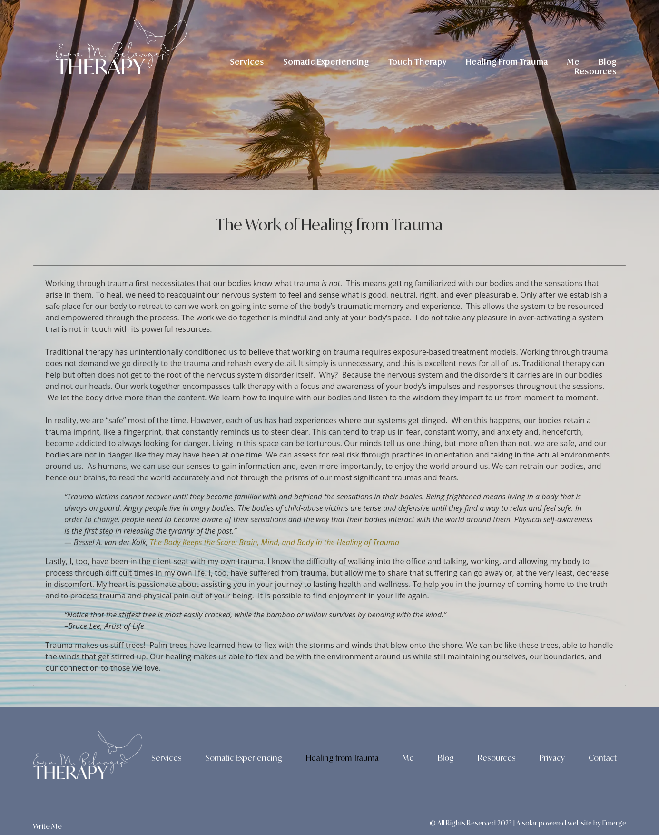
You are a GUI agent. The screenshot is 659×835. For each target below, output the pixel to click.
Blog (608, 62)
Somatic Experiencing (326, 62)
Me (573, 62)
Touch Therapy (417, 62)
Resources (595, 71)
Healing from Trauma (342, 758)
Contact (603, 758)
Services (247, 62)
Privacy (552, 758)
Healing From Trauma (507, 62)
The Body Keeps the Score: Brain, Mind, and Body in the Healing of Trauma (274, 542)
